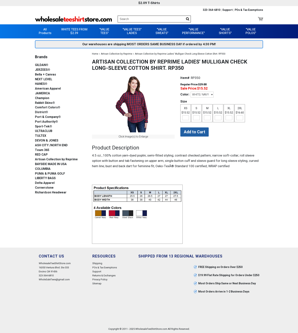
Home (95, 54)
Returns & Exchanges (104, 275)
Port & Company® (48, 117)
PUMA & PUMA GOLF (50, 174)
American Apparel (48, 89)
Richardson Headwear (51, 193)
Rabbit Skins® (45, 103)
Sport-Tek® (43, 127)
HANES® (41, 84)
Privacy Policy (99, 279)
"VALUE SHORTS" (225, 31)
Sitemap (96, 283)
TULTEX (40, 136)
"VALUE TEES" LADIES (132, 31)
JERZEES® (42, 70)
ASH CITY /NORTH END (51, 145)
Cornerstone (44, 188)
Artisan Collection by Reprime (116, 54)
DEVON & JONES (46, 141)
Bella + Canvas (45, 75)
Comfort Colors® (47, 108)
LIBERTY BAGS (45, 178)
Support (227, 10)
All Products (45, 31)
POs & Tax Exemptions (249, 10)
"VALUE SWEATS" (161, 31)
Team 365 (42, 150)
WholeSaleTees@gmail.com (54, 279)
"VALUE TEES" (104, 31)
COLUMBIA (43, 169)
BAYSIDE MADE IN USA (51, 164)
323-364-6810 (211, 10)
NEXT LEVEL (43, 79)
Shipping (97, 263)
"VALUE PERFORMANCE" (193, 31)
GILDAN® (41, 65)
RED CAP (41, 155)
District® (41, 112)
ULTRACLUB (43, 131)
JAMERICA (42, 93)
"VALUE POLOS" (251, 31)
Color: (184, 94)
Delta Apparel (45, 183)
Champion (42, 98)
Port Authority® (46, 122)
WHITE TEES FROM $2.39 (74, 31)
